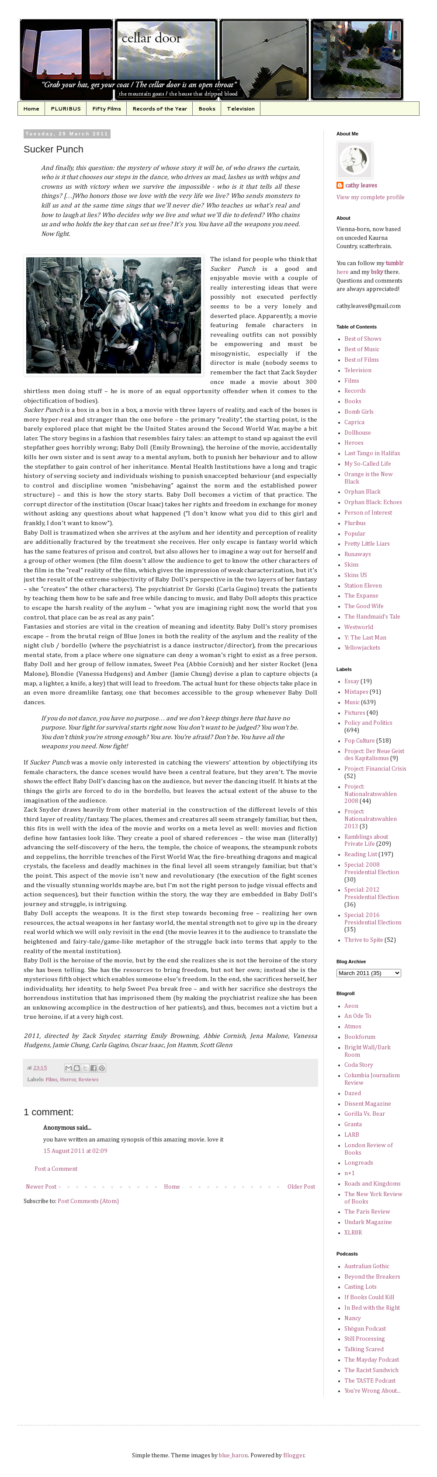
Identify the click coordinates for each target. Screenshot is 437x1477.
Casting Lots (360, 1287)
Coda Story (358, 1065)
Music (352, 702)
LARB (351, 1135)
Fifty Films (106, 108)
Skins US (355, 575)
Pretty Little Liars (367, 544)
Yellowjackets (362, 648)
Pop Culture (359, 741)
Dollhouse (357, 433)
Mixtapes (356, 692)
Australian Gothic (366, 1266)
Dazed (352, 1093)
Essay (351, 681)
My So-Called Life (367, 464)
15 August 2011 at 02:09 (75, 1151)
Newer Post (41, 1187)
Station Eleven (363, 586)
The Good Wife (364, 606)
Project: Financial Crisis (375, 769)
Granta (353, 1124)
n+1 (349, 1173)
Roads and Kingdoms (372, 1184)
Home (31, 108)
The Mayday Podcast (371, 1360)
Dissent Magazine (367, 1104)
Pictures (354, 713)
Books (206, 108)
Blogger (294, 1456)
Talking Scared (364, 1349)
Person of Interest (368, 513)
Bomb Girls (359, 412)
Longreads (358, 1163)
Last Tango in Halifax (372, 453)
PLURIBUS (66, 108)
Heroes (354, 443)
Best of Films (361, 360)
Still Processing (364, 1339)
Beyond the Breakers (372, 1277)
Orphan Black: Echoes (373, 502)
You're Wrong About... (372, 1391)
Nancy (352, 1318)
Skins (351, 565)
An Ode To (357, 1016)
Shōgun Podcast (365, 1329)
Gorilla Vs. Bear (364, 1114)
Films (51, 1080)
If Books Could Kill (369, 1297)
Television (241, 108)
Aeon (351, 1006)
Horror (68, 1080)
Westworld (358, 627)
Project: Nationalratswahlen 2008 (370, 794)
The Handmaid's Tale (372, 617)
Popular (354, 534)
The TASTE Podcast (369, 1381)
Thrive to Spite (363, 940)
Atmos (352, 1027)
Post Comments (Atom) (88, 1201)
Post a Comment (56, 1169)
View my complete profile (370, 197)
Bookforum (359, 1037)
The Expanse (361, 596)
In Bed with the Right (372, 1308)
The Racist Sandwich (371, 1370)
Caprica (354, 422)
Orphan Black (362, 492)
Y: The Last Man (365, 638)
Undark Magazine (368, 1222)
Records (355, 391)
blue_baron (233, 1456)
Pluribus (355, 523)
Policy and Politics (368, 723)
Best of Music (361, 349)
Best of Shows (363, 339)
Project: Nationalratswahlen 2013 (370, 819)
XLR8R (353, 1233)
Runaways (357, 554)
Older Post (301, 1187)
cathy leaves (361, 186)
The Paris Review (367, 1212)
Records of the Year (159, 108)
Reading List (360, 854)
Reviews (88, 1080)
